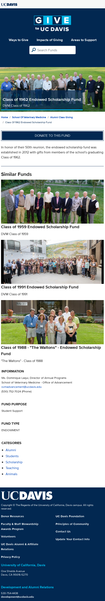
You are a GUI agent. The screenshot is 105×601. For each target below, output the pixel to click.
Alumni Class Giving (61, 117)
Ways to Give (18, 40)
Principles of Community (72, 524)
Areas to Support (83, 40)
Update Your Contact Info (73, 539)
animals (11, 474)
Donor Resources (12, 516)
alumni (11, 450)
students (12, 456)
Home (4, 117)
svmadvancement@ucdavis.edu (21, 386)
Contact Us (63, 531)
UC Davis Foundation (70, 516)
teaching (12, 468)
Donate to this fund (52, 135)
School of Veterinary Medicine (29, 117)
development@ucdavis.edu (17, 597)
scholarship (14, 462)
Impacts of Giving (50, 40)
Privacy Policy (10, 557)
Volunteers (8, 536)
